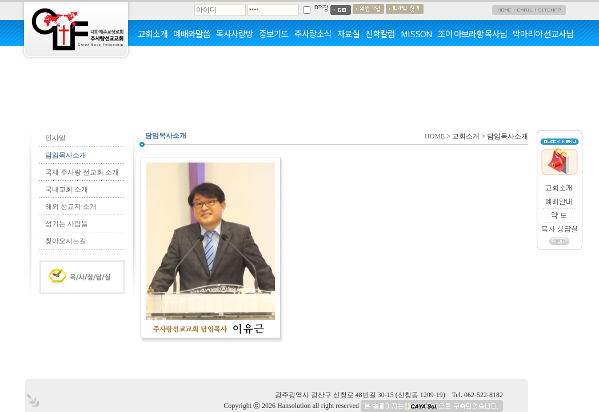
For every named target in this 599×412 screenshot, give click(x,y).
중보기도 (274, 33)
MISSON (416, 33)
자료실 (348, 33)
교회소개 (152, 33)
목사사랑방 (234, 33)
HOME (435, 136)
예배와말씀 (191, 33)
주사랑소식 (313, 33)
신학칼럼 (380, 33)
